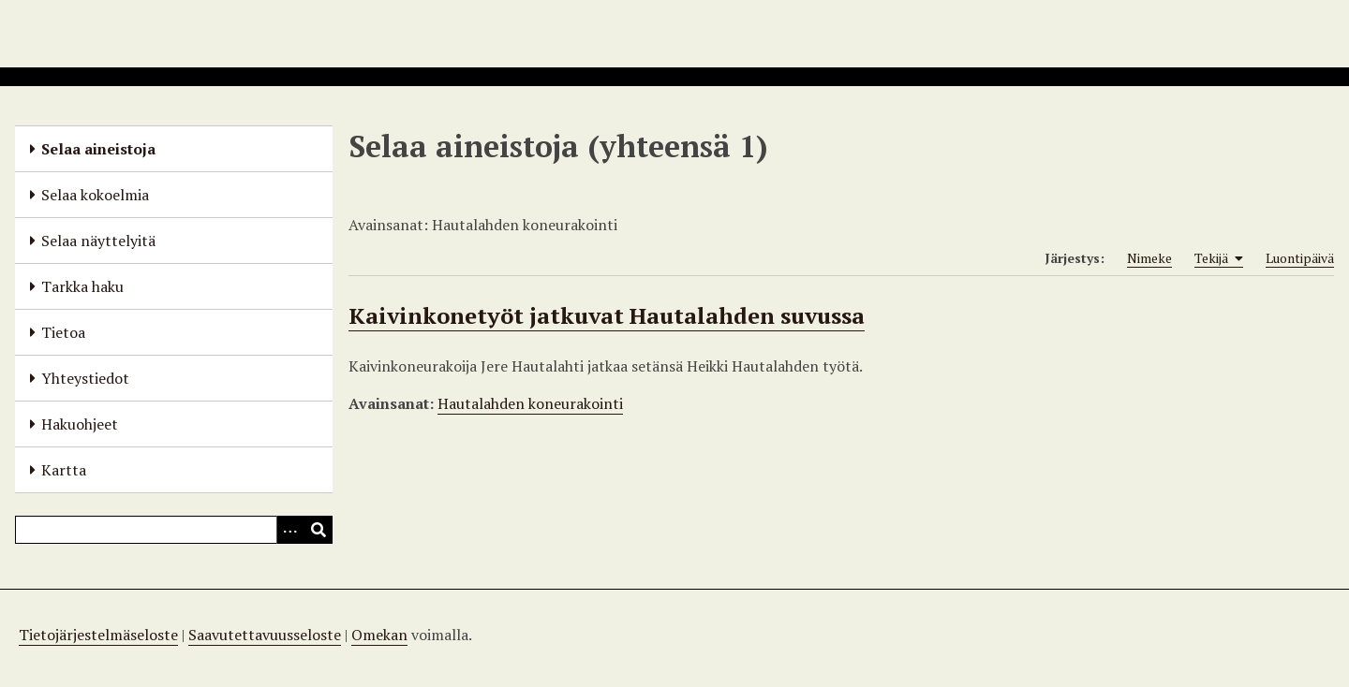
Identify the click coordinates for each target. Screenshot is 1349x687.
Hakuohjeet (79, 424)
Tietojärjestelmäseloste (98, 634)
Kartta (63, 470)
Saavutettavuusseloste (264, 634)
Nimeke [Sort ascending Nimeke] (1149, 258)
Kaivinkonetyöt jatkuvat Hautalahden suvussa (606, 315)
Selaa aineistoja (98, 149)
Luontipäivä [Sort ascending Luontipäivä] (1300, 258)
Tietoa (63, 332)
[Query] (174, 530)
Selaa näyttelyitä (98, 240)
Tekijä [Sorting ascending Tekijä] (1218, 258)
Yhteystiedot (85, 378)
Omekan (379, 634)
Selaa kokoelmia (95, 194)
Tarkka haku (82, 286)
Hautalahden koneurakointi (530, 403)
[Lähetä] (318, 530)
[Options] (290, 530)
